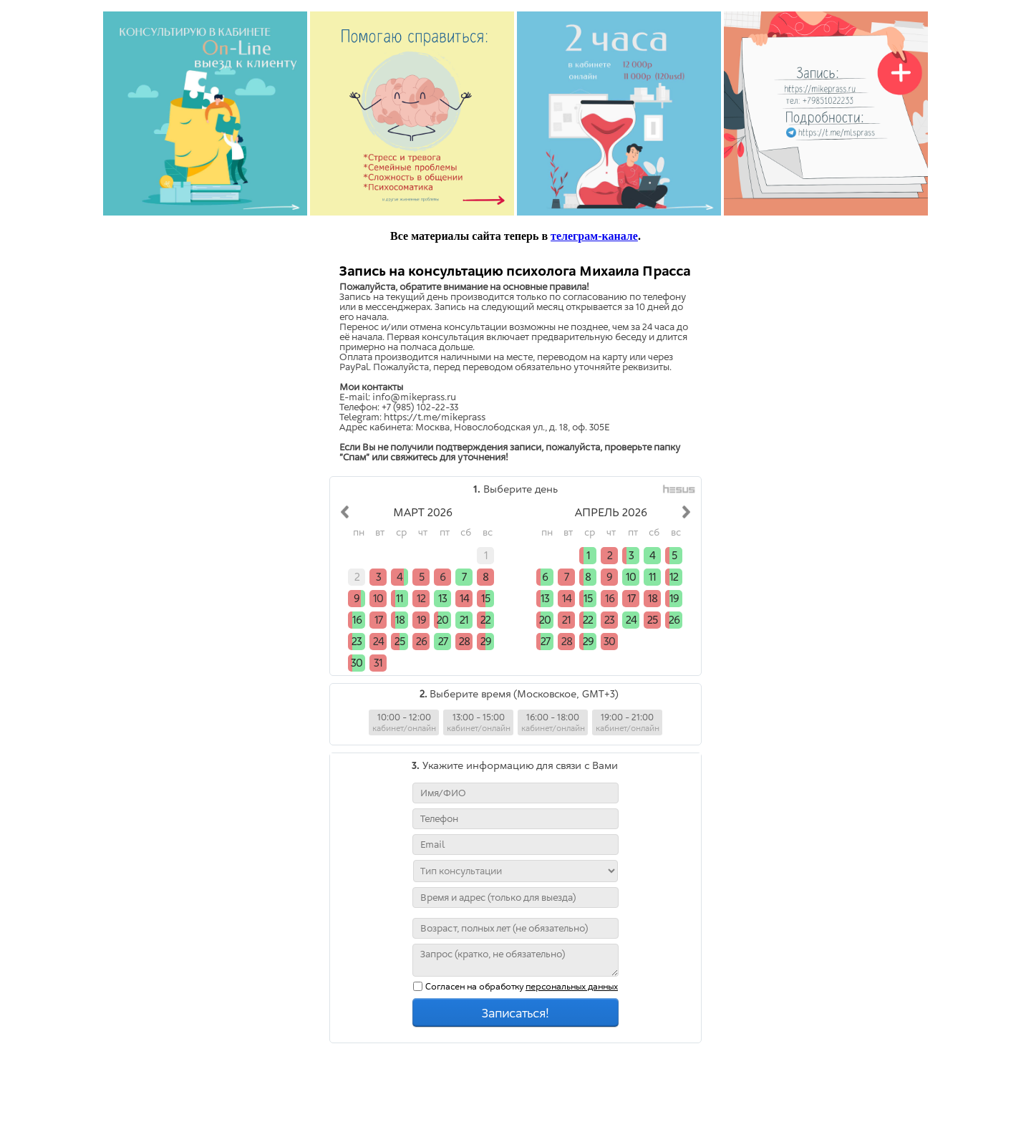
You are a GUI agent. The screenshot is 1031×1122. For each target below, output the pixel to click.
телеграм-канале (594, 236)
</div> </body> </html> (515, 683)
